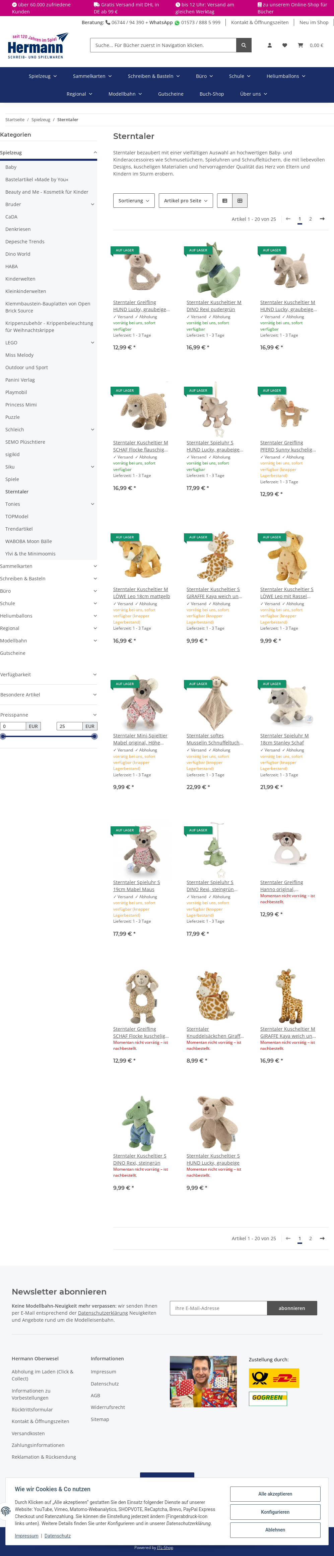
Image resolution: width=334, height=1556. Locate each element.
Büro (5, 591)
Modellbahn (13, 640)
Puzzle (12, 417)
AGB (95, 1395)
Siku (10, 467)
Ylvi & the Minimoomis (30, 553)
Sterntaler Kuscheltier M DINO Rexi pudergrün (214, 305)
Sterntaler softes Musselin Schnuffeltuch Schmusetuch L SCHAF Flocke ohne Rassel (213, 739)
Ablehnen (273, 1525)
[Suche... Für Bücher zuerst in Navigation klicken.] (163, 45)
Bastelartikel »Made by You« (36, 179)
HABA (11, 266)
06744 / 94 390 (125, 22)
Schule (7, 603)
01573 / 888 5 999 (197, 22)
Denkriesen (18, 229)
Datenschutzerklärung (103, 1313)
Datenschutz (105, 1383)
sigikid (12, 454)
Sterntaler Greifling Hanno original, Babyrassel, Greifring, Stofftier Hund (284, 886)
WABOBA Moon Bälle (28, 541)
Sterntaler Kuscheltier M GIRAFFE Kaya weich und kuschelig (287, 1032)
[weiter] (322, 219)
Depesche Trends (25, 241)
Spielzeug (11, 152)
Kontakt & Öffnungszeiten (260, 22)
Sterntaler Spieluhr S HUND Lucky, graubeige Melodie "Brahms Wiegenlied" (213, 446)
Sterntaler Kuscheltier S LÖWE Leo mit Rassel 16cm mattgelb (287, 593)
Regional (9, 628)
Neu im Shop (314, 22)
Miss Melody (19, 355)
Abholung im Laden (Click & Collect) (42, 1375)
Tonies (12, 504)
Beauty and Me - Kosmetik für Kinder (46, 192)
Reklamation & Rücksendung (44, 1457)
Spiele (12, 479)
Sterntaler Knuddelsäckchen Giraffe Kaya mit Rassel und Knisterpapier (215, 1032)
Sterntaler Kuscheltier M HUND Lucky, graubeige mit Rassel (287, 306)
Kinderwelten (20, 279)
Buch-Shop (212, 94)
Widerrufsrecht (108, 1407)
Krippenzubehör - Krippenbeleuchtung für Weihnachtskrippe (49, 326)
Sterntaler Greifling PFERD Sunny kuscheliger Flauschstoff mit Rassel (288, 446)
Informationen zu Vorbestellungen (31, 1394)
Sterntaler (16, 491)
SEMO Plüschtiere (25, 442)
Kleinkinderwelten (25, 291)
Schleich (14, 429)
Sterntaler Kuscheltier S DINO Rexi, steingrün (139, 1159)
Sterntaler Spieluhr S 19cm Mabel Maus (136, 885)
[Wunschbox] (284, 45)
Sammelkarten (16, 566)
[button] (269, 45)
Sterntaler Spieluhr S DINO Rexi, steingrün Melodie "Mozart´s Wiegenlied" (210, 886)
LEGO (11, 342)
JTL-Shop (165, 1547)
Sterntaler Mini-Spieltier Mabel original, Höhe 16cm (140, 739)
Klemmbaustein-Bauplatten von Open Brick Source (47, 307)
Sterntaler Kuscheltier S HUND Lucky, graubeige (213, 1159)
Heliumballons (16, 616)
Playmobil (16, 392)
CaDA (11, 216)
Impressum (103, 1371)
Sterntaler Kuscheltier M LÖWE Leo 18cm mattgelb (141, 592)
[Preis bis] (70, 726)
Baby (10, 167)
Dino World (17, 254)
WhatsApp (161, 22)
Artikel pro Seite (182, 200)
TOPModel (16, 516)
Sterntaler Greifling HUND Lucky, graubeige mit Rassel (139, 306)
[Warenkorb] (310, 45)
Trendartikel (19, 529)
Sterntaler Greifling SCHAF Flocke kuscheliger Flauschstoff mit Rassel (141, 1032)
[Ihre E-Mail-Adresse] (218, 1308)
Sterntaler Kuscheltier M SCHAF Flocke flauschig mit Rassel (140, 446)
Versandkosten (28, 1433)
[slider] (2, 736)
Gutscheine (12, 653)
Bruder (13, 204)
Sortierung (131, 200)
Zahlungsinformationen (38, 1445)
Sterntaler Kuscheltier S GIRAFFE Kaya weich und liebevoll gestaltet (214, 593)
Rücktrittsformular (32, 1409)
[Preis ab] (13, 726)
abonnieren (292, 1308)
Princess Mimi (21, 404)
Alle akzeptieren (273, 1491)
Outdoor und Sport (26, 367)
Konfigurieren (273, 1508)
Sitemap (100, 1419)
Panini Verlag (20, 380)
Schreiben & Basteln (23, 578)
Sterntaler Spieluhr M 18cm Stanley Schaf (284, 739)
